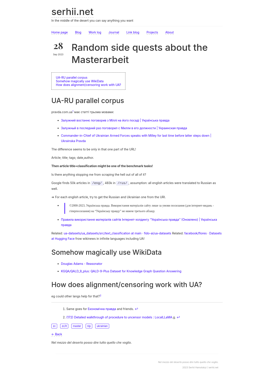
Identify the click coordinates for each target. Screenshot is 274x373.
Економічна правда (102, 308)
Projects (152, 32)
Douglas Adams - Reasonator (81, 263)
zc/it (64, 325)
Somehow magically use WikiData (80, 81)
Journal (114, 32)
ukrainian (102, 325)
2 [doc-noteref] (100, 295)
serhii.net (72, 11)
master (77, 325)
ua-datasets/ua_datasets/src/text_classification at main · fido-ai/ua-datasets (117, 233)
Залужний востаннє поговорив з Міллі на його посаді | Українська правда (115, 120)
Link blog (132, 32)
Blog (78, 32)
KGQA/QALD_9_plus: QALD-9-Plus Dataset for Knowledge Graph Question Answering (121, 271)
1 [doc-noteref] (72, 111)
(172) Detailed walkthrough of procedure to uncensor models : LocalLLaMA (119, 317)
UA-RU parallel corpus (71, 77)
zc (54, 325)
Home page (59, 32)
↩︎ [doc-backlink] (136, 308)
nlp (89, 325)
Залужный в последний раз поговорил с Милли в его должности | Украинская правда (124, 128)
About (169, 32)
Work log (95, 32)
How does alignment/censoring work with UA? (88, 85)
